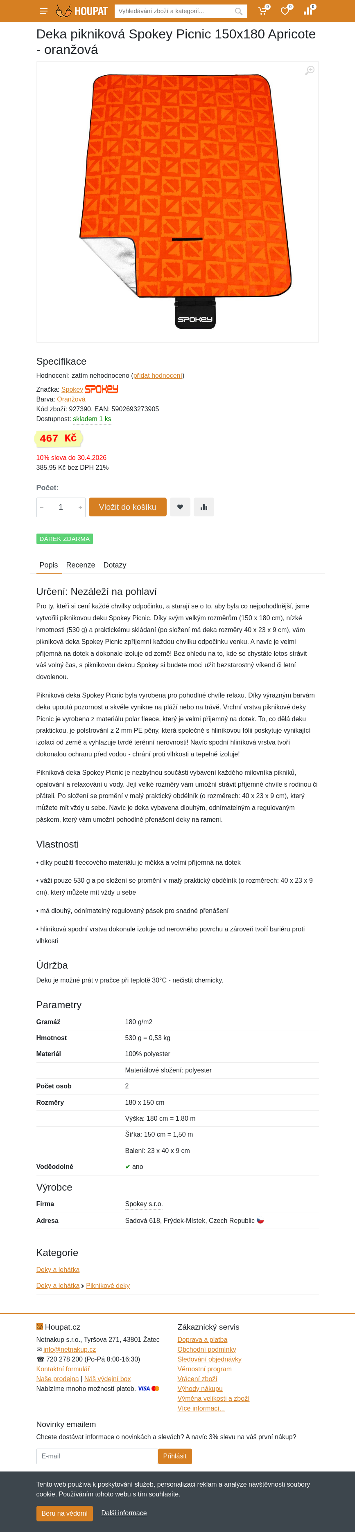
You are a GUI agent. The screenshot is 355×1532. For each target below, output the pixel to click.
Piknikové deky (108, 1285)
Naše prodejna (57, 1378)
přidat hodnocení (157, 375)
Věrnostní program (205, 1369)
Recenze (80, 565)
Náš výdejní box (107, 1378)
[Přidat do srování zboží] (204, 507)
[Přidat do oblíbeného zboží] (180, 507)
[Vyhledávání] (172, 11)
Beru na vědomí (65, 1513)
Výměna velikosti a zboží (214, 1398)
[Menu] (43, 11)
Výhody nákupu (200, 1388)
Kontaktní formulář (63, 1369)
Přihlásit (175, 1456)
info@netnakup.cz (69, 1349)
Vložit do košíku (127, 506)
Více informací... (201, 1408)
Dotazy (115, 565)
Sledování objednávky (210, 1359)
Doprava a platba (203, 1339)
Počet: (47, 488)
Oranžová (71, 399)
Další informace (124, 1513)
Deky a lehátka (58, 1269)
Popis (49, 565)
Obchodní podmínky (207, 1349)
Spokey (72, 389)
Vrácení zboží (197, 1378)
